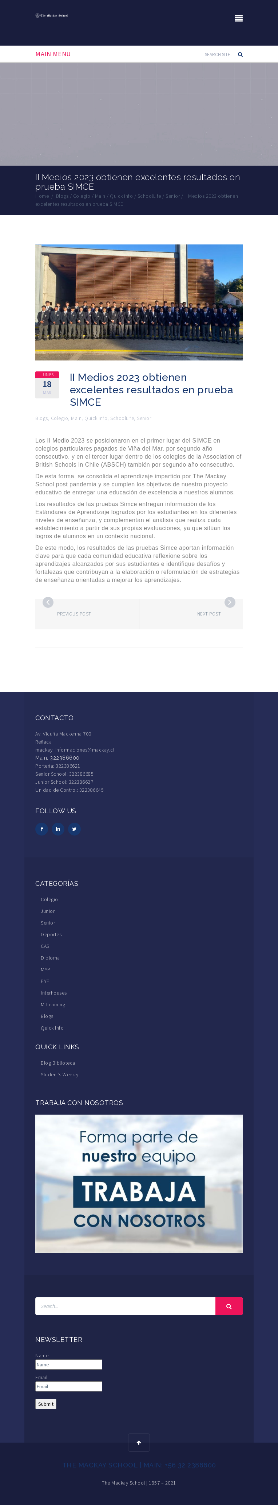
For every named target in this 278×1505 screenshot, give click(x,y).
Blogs (41, 418)
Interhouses (54, 992)
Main (76, 418)
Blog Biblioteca (58, 1063)
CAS (45, 946)
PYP (45, 981)
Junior (48, 911)
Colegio (59, 418)
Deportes (51, 934)
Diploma (50, 957)
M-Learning (53, 1004)
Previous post (74, 614)
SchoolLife (122, 418)
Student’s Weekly (59, 1074)
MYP (46, 969)
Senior (144, 418)
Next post (209, 614)
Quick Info (95, 418)
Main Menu (53, 54)
